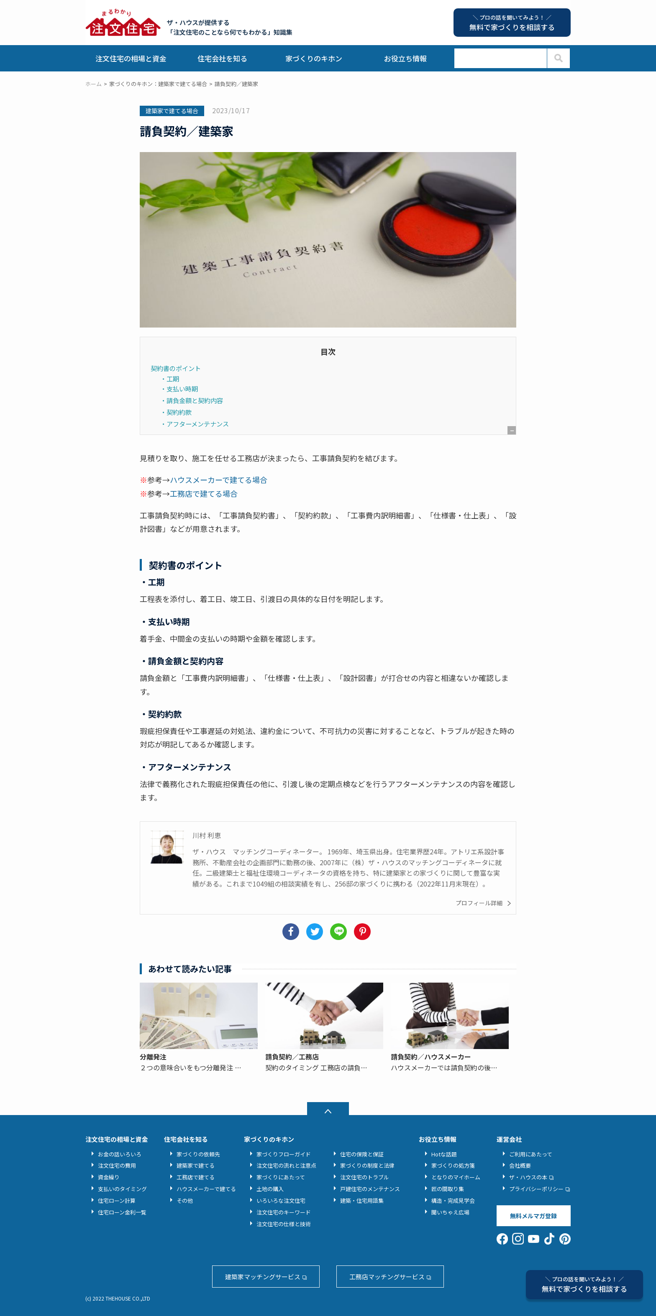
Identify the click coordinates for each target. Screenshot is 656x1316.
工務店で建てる (196, 1177)
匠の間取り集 (447, 1189)
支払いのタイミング (122, 1189)
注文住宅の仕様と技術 (283, 1224)
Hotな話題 (444, 1154)
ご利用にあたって (530, 1154)
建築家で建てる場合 (172, 111)
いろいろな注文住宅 (280, 1200)
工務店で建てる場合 (204, 493)
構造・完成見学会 (453, 1200)
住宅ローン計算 (117, 1200)
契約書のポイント (176, 368)
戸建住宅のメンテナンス (370, 1189)
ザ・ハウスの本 (528, 1177)
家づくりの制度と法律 (367, 1165)
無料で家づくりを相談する (584, 1284)
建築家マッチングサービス (262, 1276)
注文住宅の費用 (117, 1165)
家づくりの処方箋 (453, 1165)
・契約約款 (176, 412)
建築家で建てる (196, 1165)
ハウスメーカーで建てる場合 (218, 479)
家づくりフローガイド (283, 1154)
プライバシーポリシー (536, 1189)
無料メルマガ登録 (533, 1216)
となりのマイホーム (455, 1177)
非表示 (511, 460)
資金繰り (109, 1177)
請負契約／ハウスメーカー (431, 1057)
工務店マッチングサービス (387, 1276)
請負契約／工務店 (292, 1057)
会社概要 (520, 1165)
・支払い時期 (179, 388)
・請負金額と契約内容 (191, 400)
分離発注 (153, 1057)
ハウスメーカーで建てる (206, 1189)
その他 (185, 1200)
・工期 (169, 378)
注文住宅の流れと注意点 (286, 1165)
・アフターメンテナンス (194, 423)
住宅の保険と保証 (362, 1154)
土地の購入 (270, 1189)
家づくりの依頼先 (198, 1154)
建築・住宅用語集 (362, 1200)
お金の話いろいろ (119, 1154)
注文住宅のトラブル (364, 1177)
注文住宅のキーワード (283, 1212)
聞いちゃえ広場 (450, 1212)
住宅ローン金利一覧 (122, 1212)
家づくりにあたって (280, 1177)
